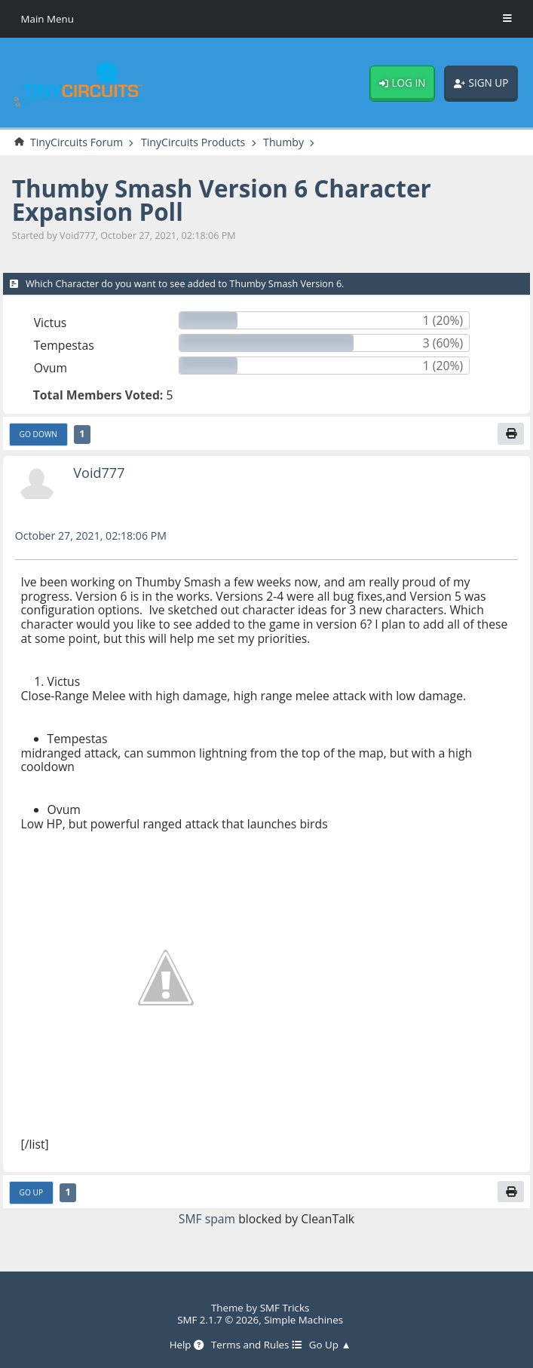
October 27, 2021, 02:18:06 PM (91, 535)
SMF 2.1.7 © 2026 (218, 1320)
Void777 (98, 473)
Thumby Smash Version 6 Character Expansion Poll (222, 200)
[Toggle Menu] (507, 19)
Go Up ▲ (330, 1345)
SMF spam (207, 1218)
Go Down (39, 434)
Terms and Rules (256, 1345)
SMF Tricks (285, 1307)
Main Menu (47, 19)
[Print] (511, 433)
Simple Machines (303, 1320)
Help (186, 1345)
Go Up (32, 1192)
